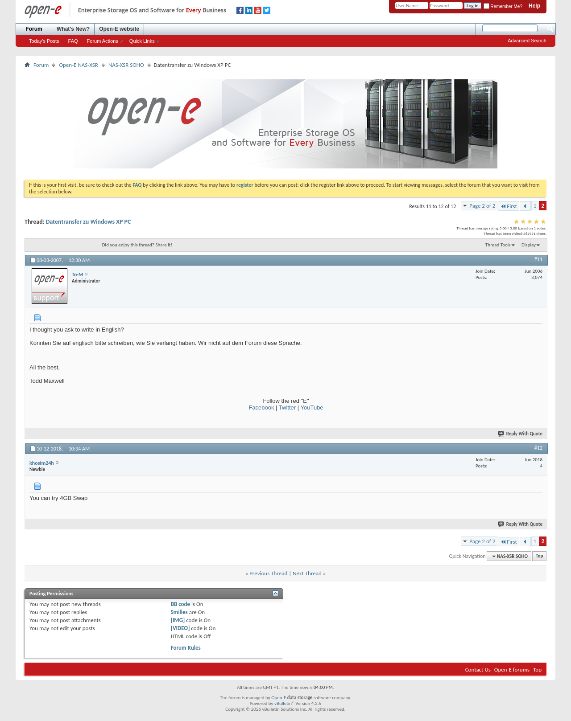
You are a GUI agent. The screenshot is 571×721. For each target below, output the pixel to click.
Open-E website (119, 29)
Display (528, 245)
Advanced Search (527, 40)
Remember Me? (503, 6)
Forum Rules (186, 647)
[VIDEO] (180, 628)
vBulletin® (284, 703)
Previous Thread (268, 573)
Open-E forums (512, 669)
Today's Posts (44, 41)
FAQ (73, 41)
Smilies (179, 612)
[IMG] (178, 620)
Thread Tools (498, 245)
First (508, 206)
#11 (538, 259)
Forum (33, 29)
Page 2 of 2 (482, 205)
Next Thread (307, 573)
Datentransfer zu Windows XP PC (88, 221)
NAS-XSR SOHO (126, 64)
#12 (538, 448)
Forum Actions (102, 41)
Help (534, 6)
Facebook (261, 407)
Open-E (278, 698)
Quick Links (142, 41)
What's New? (73, 29)
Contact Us (478, 669)
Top (539, 556)
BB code (180, 604)
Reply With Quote (520, 434)
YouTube (312, 407)
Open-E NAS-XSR (78, 64)
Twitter (287, 407)
